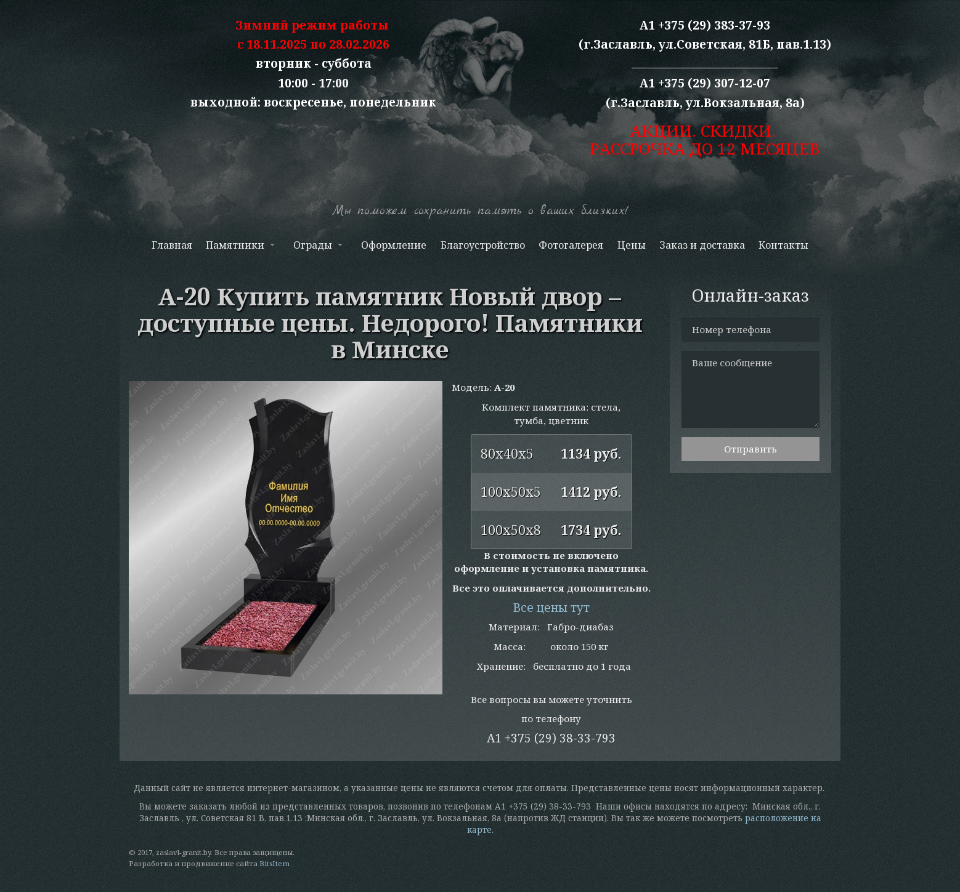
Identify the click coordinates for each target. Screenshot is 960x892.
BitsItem (274, 863)
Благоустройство (483, 245)
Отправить (750, 449)
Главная (172, 245)
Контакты (783, 245)
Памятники (239, 247)
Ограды (317, 247)
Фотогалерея (571, 245)
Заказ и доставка (702, 245)
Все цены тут (551, 608)
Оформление (393, 245)
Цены (631, 245)
